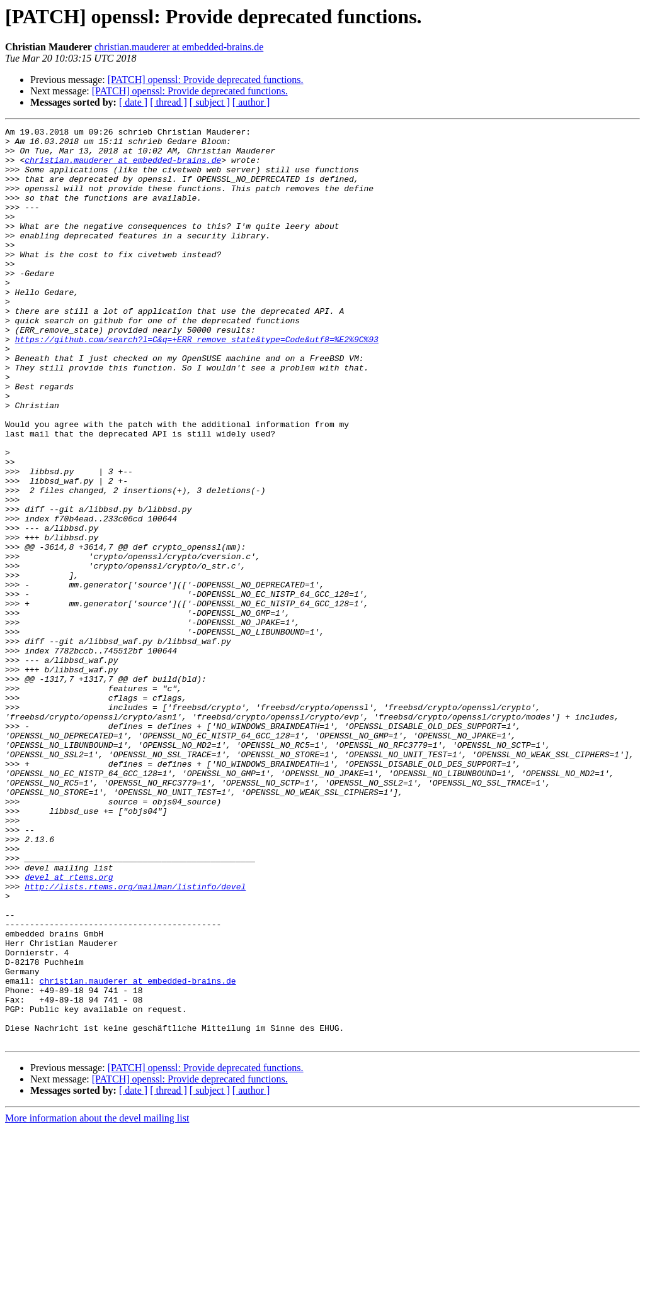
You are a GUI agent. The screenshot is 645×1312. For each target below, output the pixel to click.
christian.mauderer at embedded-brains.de (178, 47)
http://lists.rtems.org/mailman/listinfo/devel (135, 1039)
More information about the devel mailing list (97, 1301)
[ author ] (251, 102)
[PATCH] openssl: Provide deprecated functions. (206, 79)
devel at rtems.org (69, 1027)
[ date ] (133, 102)
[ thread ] (168, 102)
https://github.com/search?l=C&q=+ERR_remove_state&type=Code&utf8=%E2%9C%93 (197, 382)
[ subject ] (210, 102)
